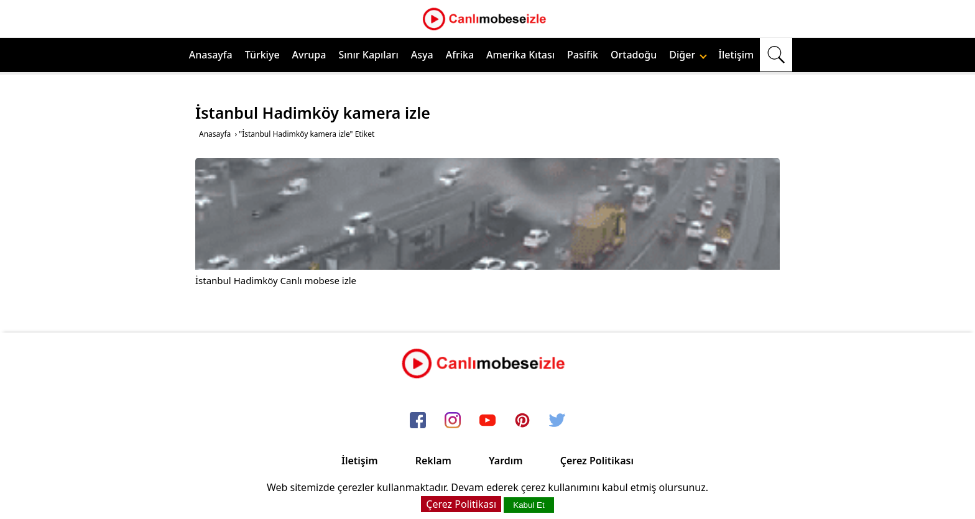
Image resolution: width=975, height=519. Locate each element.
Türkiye (262, 55)
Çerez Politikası (597, 460)
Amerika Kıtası (520, 55)
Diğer (688, 55)
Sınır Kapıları (368, 55)
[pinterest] (522, 420)
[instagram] (453, 420)
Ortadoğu (634, 55)
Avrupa (309, 55)
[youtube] (487, 420)
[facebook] (418, 420)
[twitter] (557, 420)
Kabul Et (528, 505)
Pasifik (582, 55)
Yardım (506, 460)
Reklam (433, 460)
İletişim (736, 55)
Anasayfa (211, 55)
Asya (422, 55)
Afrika (460, 55)
